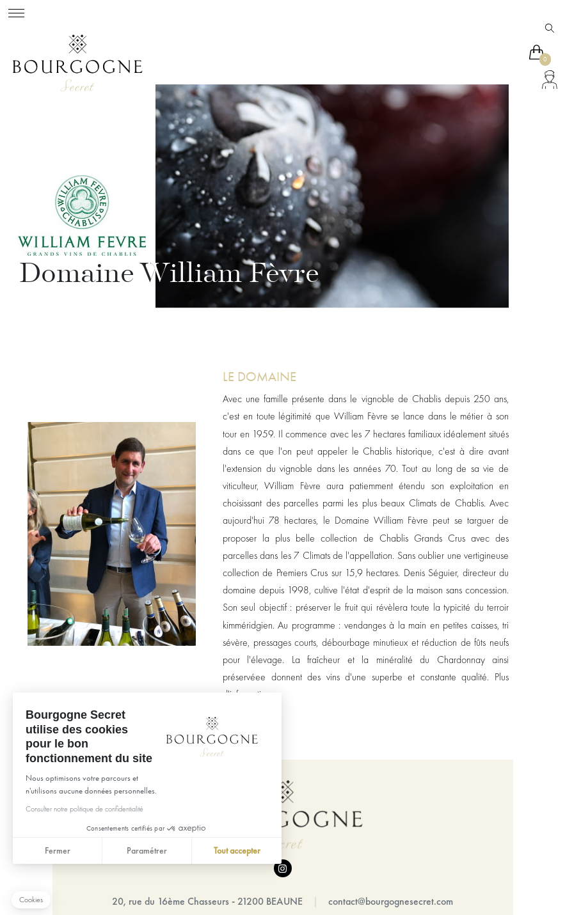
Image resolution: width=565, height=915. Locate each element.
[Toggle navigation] (16, 11)
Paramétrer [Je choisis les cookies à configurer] (147, 850)
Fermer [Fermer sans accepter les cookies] (57, 850)
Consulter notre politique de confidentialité (84, 809)
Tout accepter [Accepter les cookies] (236, 850)
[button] (31, 900)
